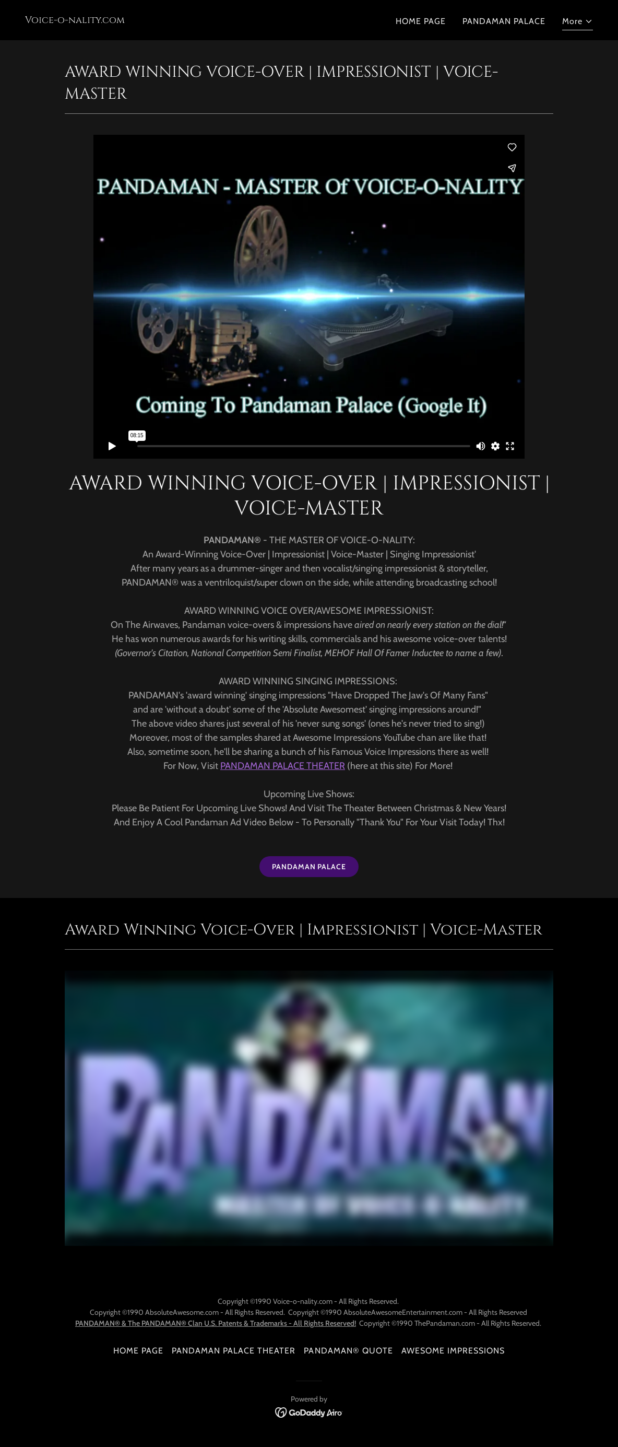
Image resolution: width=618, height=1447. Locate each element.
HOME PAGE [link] (421, 21)
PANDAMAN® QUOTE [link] (348, 1351)
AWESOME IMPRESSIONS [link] (453, 1351)
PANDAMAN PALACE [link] (503, 21)
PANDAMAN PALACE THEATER (282, 766)
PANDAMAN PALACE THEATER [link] (233, 1351)
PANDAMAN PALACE (309, 866)
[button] (577, 22)
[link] (75, 20)
